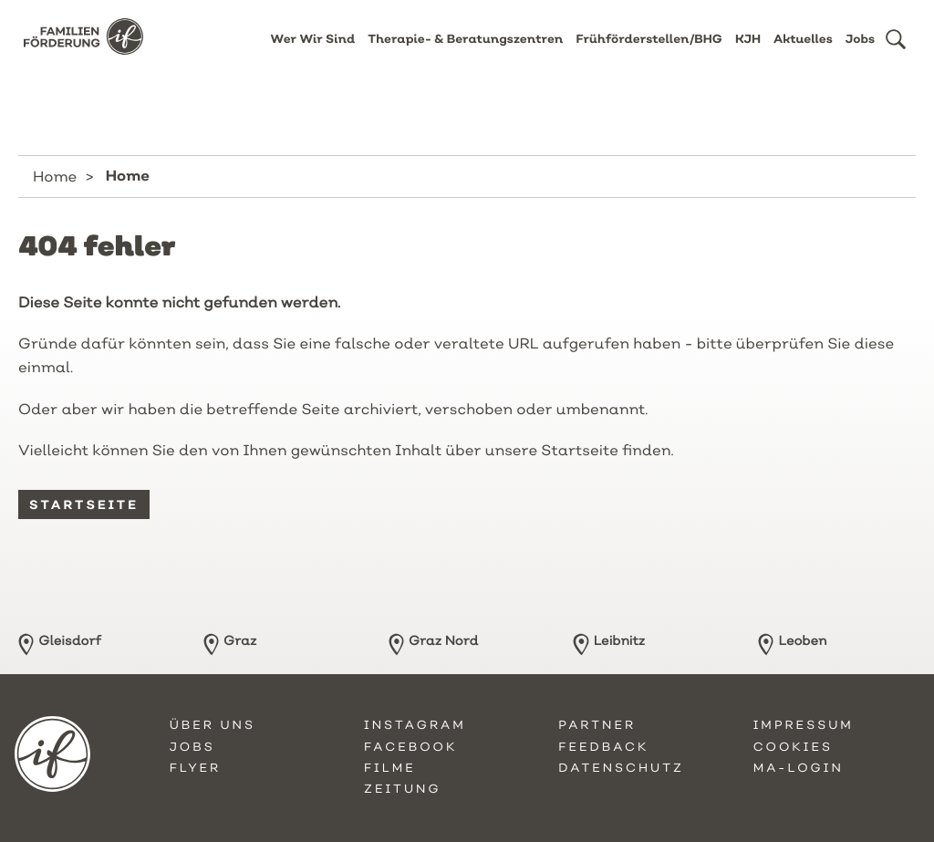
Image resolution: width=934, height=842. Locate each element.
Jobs (860, 52)
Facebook (410, 747)
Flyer (196, 768)
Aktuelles (803, 52)
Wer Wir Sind (313, 52)
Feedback (603, 747)
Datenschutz (621, 768)
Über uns (212, 725)
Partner (597, 725)
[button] (895, 53)
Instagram (415, 725)
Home (55, 176)
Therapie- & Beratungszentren (465, 52)
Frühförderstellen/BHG (648, 52)
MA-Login (798, 768)
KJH (748, 52)
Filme (390, 768)
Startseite (84, 504)
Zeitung (402, 789)
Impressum (803, 725)
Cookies (793, 747)
